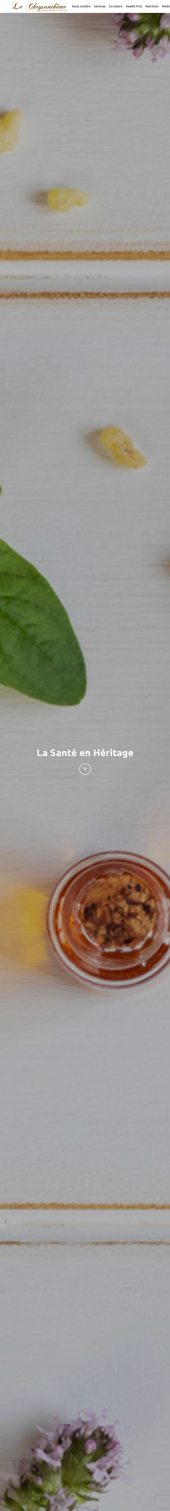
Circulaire (115, 6)
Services (99, 6)
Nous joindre (81, 6)
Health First (134, 6)
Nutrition (152, 6)
